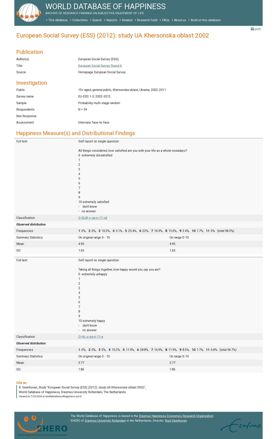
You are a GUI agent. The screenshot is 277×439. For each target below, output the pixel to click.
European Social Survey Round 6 (100, 66)
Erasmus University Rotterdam (105, 420)
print (256, 29)
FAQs (165, 20)
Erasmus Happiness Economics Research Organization (176, 416)
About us (180, 20)
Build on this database (206, 20)
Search (97, 20)
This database (58, 20)
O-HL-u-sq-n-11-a (90, 337)
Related (127, 20)
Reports (111, 20)
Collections (80, 20)
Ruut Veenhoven (176, 420)
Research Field (147, 20)
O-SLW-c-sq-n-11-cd (92, 218)
